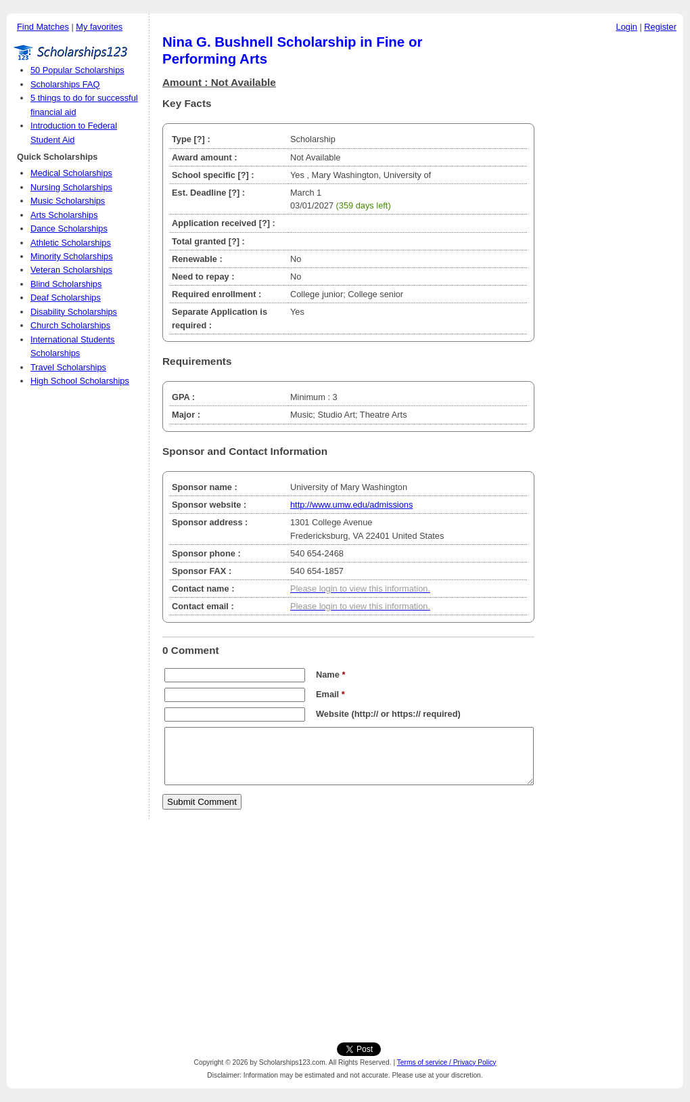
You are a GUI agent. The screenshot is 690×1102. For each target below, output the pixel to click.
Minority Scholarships (71, 256)
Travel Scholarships (68, 367)
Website (332, 714)
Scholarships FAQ (64, 84)
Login (626, 27)
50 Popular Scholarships (77, 70)
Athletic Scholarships (70, 243)
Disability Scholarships (73, 312)
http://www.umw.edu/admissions (351, 505)
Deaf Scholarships (65, 297)
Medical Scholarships (71, 173)
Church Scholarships (70, 325)
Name (330, 674)
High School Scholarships (79, 381)
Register (660, 27)
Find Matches (43, 27)
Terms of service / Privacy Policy (447, 1062)
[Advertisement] (612, 243)
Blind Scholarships (65, 284)
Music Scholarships (67, 201)
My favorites (99, 27)
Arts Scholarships (64, 215)
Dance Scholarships (69, 228)
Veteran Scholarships (71, 270)
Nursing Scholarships (71, 187)
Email (330, 694)
